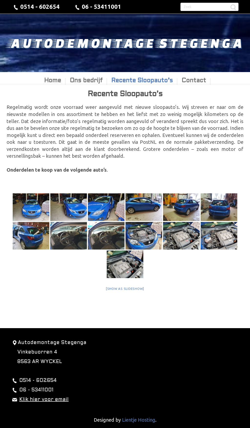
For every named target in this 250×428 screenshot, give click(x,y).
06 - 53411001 (101, 6)
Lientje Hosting (138, 420)
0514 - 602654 (40, 6)
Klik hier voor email (44, 399)
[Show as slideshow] (125, 288)
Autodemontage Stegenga (125, 42)
